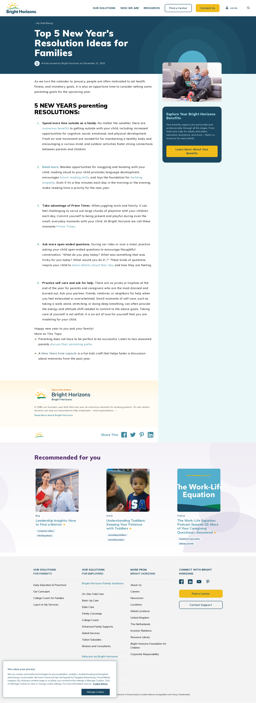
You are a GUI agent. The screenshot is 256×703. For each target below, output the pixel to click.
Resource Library (140, 637)
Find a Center (178, 8)
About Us (136, 585)
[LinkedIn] (190, 582)
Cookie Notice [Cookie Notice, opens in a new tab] (100, 683)
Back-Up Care (90, 600)
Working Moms (45, 536)
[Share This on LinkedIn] (148, 435)
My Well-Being (45, 23)
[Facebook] (181, 582)
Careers (135, 591)
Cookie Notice (147, 695)
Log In (231, 8)
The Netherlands (140, 624)
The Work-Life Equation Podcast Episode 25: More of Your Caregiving (197, 527)
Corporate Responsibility (144, 654)
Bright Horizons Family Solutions (103, 583)
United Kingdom (139, 618)
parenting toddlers (117, 535)
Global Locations (140, 611)
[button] (104, 8)
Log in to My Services (45, 604)
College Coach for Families (48, 598)
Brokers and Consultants (96, 646)
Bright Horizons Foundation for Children (148, 646)
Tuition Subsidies (91, 640)
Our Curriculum (41, 591)
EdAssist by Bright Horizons (100, 656)
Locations (136, 604)
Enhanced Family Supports (97, 626)
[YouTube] (199, 582)
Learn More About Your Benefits (192, 151)
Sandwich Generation (189, 539)
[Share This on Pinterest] (140, 435)
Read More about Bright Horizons (53, 415)
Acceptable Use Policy (166, 695)
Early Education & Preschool (49, 585)
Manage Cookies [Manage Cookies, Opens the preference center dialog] (95, 692)
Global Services (91, 633)
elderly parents (186, 544)
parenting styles (116, 540)
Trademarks (184, 695)
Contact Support (201, 605)
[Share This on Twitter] (131, 435)
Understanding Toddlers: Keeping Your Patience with (125, 525)
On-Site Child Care (93, 594)
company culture (46, 531)
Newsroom (136, 598)
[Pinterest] (208, 582)
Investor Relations (141, 631)
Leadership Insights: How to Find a (56, 523)
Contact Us (207, 8)
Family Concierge (92, 613)
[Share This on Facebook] (122, 435)
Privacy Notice (132, 695)
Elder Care (88, 607)
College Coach (90, 620)
